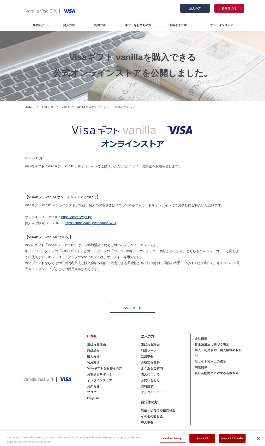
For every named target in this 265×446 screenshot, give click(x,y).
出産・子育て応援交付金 (158, 410)
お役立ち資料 (150, 362)
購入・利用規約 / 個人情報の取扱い (218, 352)
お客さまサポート (181, 25)
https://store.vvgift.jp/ (76, 217)
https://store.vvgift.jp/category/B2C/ (90, 223)
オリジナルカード (153, 392)
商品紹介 (38, 25)
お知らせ (47, 107)
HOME (29, 107)
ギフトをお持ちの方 (138, 25)
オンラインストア (221, 25)
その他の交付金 (152, 416)
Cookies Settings (172, 439)
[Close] (258, 439)
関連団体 (201, 367)
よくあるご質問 (152, 368)
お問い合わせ (150, 380)
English (93, 398)
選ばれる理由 (96, 344)
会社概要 (201, 338)
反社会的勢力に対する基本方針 (217, 373)
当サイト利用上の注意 (210, 361)
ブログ (91, 392)
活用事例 (147, 356)
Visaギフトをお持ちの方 (104, 368)
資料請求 (147, 386)
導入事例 (147, 422)
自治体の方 (229, 8)
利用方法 (100, 25)
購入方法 (69, 25)
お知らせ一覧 (132, 307)
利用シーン (149, 350)
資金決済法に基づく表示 (212, 344)
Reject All (202, 439)
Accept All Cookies (232, 439)
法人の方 (195, 8)
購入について (150, 374)
